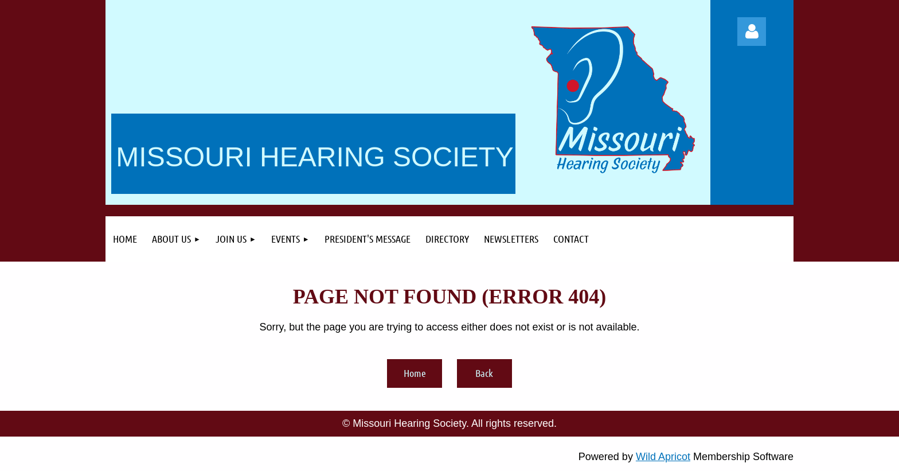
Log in (751, 31)
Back (484, 373)
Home (415, 373)
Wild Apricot (663, 456)
